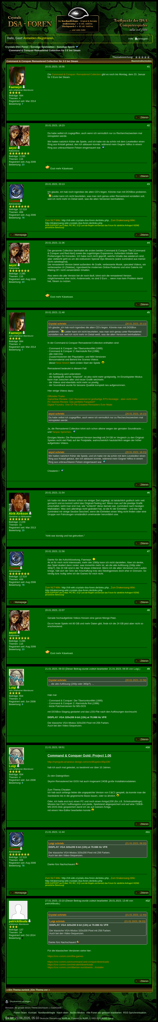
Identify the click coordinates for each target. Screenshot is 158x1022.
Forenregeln (141, 38)
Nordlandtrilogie (46, 1012)
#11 (148, 832)
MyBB (85, 1018)
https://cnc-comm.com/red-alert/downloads (70, 964)
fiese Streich (63, 362)
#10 (148, 747)
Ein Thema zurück (19, 989)
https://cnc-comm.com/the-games (65, 956)
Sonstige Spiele (66, 46)
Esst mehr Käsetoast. (59, 168)
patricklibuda (52, 903)
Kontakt (32, 1012)
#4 (148, 242)
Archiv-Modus (77, 1012)
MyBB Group (107, 1018)
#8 (148, 610)
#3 (148, 184)
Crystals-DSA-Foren (16, 46)
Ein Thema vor (39, 989)
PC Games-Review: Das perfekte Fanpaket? (71, 401)
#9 (148, 668)
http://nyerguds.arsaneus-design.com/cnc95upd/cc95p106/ (79, 761)
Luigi (136, 668)
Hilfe (130, 38)
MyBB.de (66, 1018)
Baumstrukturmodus (141, 61)
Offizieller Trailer (56, 396)
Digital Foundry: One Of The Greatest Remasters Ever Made (80, 404)
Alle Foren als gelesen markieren (104, 1012)
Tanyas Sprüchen (61, 432)
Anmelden (30, 38)
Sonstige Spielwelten (42, 46)
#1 (148, 66)
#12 (148, 900)
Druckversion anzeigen (20, 1001)
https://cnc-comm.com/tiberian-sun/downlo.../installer (76, 967)
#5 (148, 312)
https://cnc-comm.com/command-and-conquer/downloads (78, 961)
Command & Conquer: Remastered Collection (76, 74)
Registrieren (45, 38)
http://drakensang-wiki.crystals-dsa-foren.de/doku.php (73, 223)
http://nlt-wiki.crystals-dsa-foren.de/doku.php (85, 220)
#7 (148, 551)
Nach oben (62, 1012)
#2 (148, 125)
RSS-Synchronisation (134, 1012)
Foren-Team (20, 1012)
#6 (148, 492)
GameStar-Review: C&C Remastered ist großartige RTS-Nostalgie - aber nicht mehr (93, 399)
